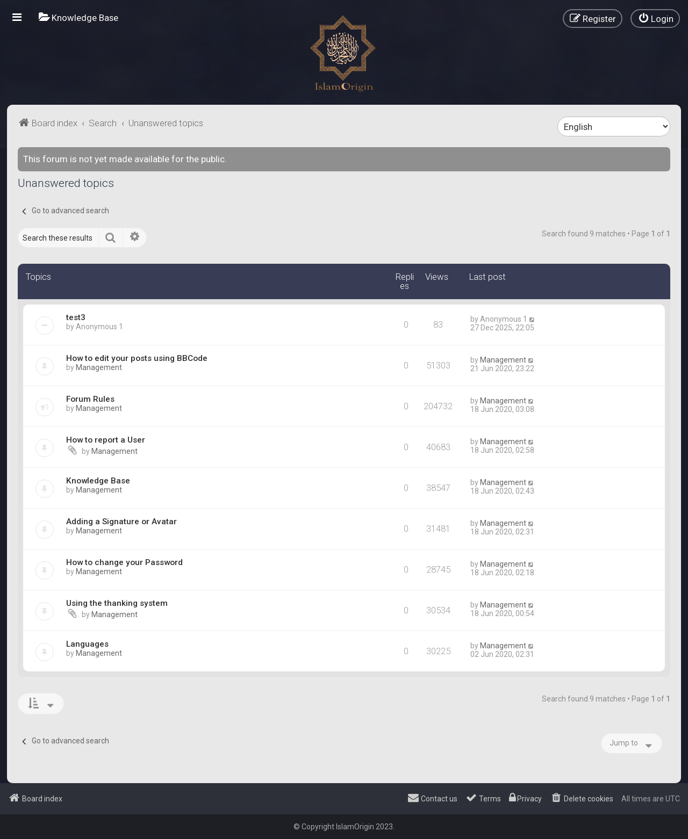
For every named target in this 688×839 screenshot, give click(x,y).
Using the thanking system (117, 603)
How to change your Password (124, 562)
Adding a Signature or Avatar (121, 521)
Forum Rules (90, 399)
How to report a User (105, 440)
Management (99, 367)
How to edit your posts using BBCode (136, 358)
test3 (75, 317)
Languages (87, 644)
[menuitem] (78, 17)
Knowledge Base (98, 481)
